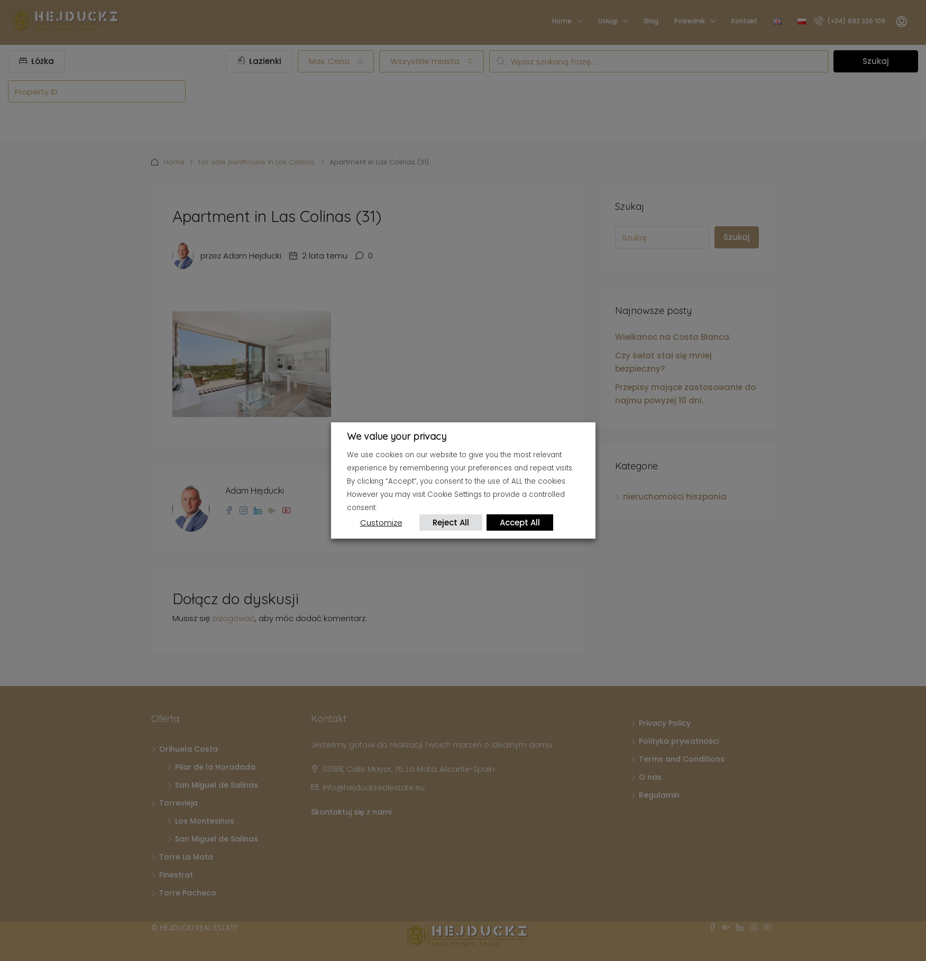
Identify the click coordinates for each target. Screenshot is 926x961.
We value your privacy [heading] (396, 436)
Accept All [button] (520, 522)
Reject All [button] (451, 522)
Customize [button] (381, 522)
